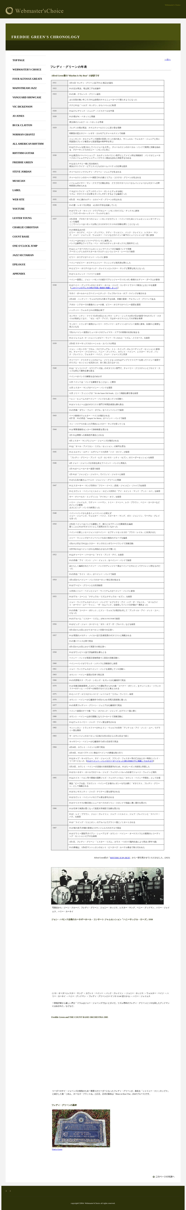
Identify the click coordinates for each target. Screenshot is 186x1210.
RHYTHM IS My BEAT (120, 858)
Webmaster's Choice (54, 10)
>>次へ (168, 59)
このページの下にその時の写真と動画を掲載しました (94, 288)
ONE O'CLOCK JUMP (25, 246)
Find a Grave (57, 1149)
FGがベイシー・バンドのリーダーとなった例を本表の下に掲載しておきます (120, 761)
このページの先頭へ (164, 1177)
